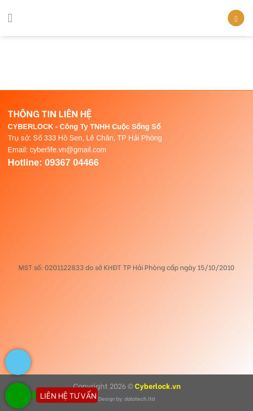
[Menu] (14, 17)
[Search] (236, 18)
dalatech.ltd (139, 398)
